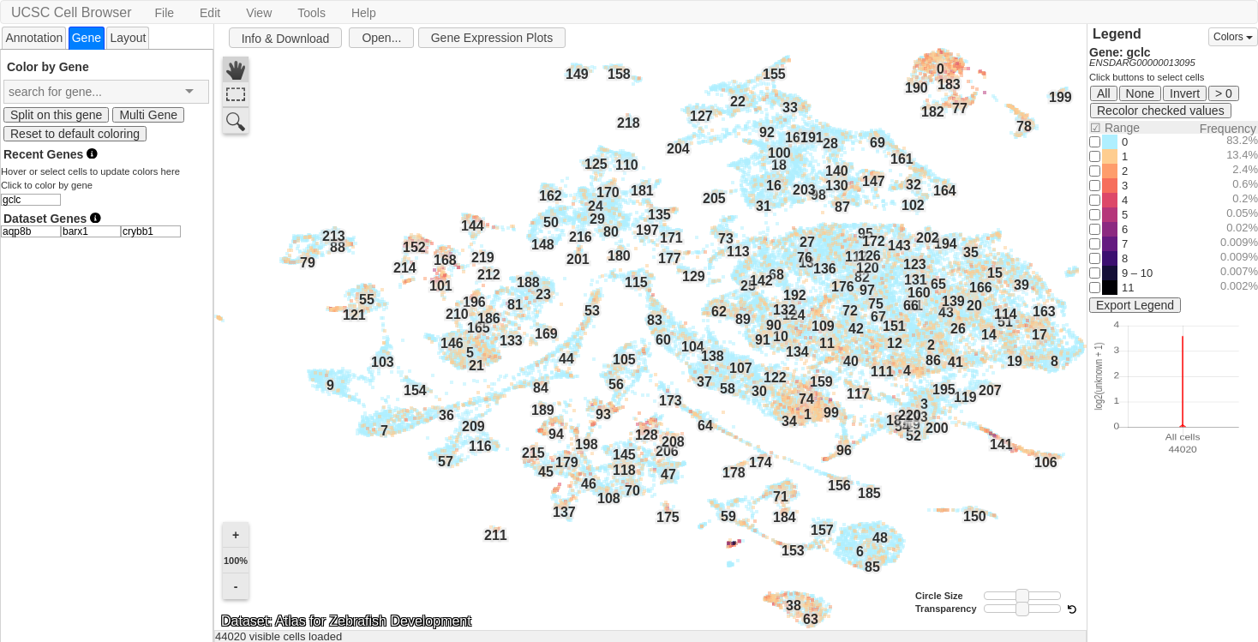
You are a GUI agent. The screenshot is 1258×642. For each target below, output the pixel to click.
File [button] (164, 13)
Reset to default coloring (75, 134)
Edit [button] (210, 13)
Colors (1233, 37)
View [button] (259, 13)
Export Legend (1135, 305)
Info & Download (286, 38)
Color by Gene (48, 66)
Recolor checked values (1161, 110)
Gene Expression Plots (492, 38)
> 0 (1223, 93)
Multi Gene (148, 115)
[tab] (34, 37)
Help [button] (363, 13)
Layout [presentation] (128, 38)
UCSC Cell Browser (71, 12)
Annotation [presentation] (34, 38)
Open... (381, 38)
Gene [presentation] (86, 38)
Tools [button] (311, 13)
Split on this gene (56, 115)
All (1104, 93)
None (1140, 93)
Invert (1185, 93)
